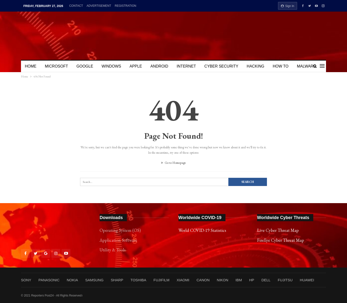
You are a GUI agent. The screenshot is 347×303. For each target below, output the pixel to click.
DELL (266, 280)
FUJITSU (285, 280)
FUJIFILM (162, 280)
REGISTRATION (125, 5)
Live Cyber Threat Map (278, 230)
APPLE (135, 66)
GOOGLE (84, 66)
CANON (203, 280)
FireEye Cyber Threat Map (280, 240)
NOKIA (72, 280)
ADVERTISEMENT (99, 5)
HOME (30, 66)
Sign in (287, 6)
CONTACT (76, 5)
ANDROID (159, 66)
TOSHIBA (138, 280)
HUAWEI (307, 280)
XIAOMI (183, 280)
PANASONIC (49, 280)
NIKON (222, 280)
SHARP (117, 280)
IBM (239, 280)
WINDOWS (111, 66)
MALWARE (306, 66)
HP (251, 280)
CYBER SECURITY (221, 66)
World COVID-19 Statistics (202, 230)
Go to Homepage (173, 163)
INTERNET (186, 66)
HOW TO (280, 66)
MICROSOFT (56, 66)
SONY (26, 280)
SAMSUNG (94, 280)
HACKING (255, 66)
